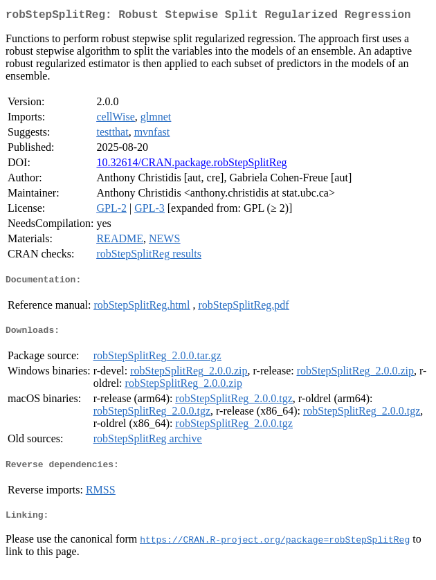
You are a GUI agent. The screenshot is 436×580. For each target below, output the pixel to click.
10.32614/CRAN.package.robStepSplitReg (191, 165)
